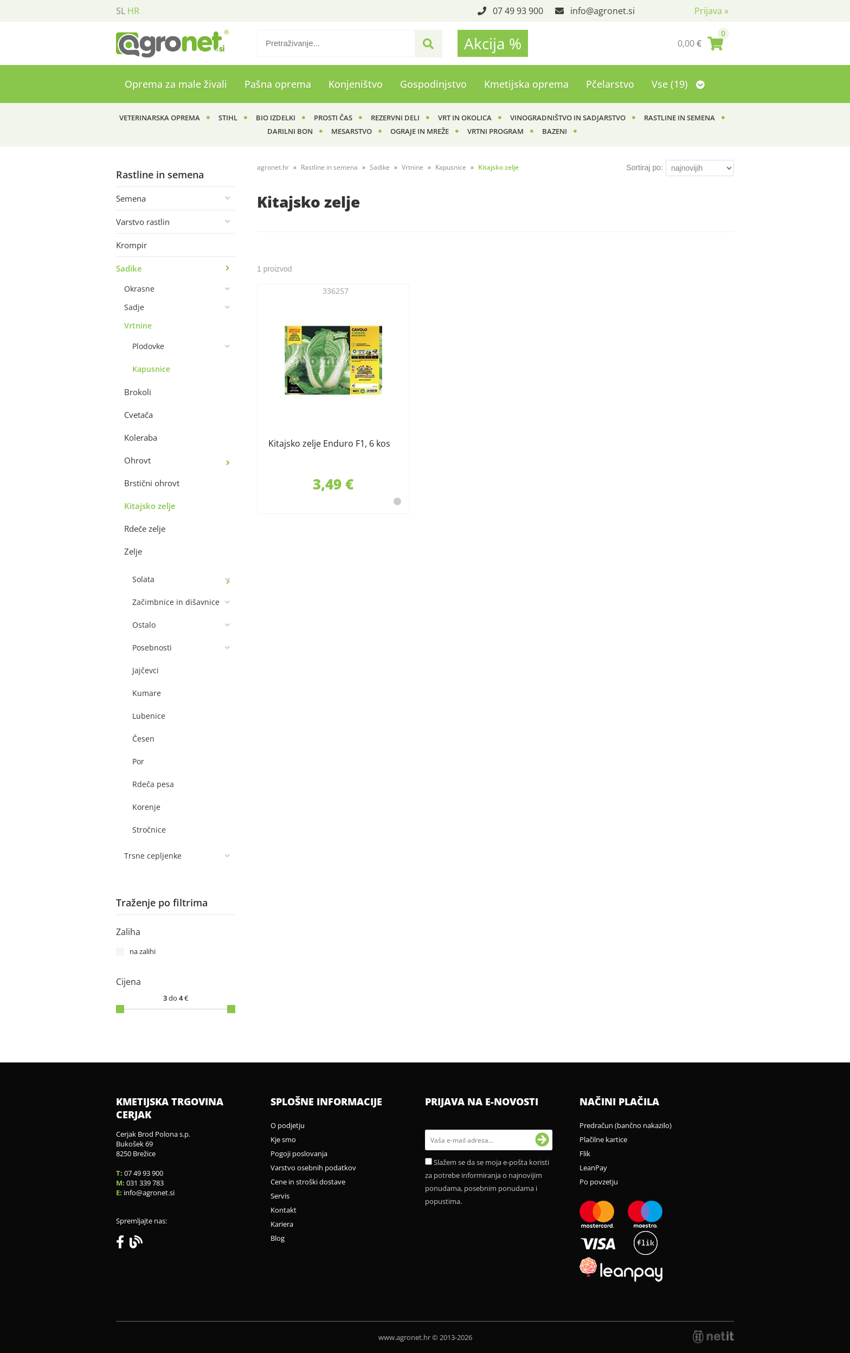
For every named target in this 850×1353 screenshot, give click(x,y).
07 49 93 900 (518, 11)
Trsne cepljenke (153, 856)
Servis (280, 1196)
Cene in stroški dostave (308, 1182)
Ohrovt (137, 460)
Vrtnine (138, 325)
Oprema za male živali (176, 84)
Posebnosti (152, 647)
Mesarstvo (351, 131)
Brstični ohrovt (151, 483)
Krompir (131, 245)
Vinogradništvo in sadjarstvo (568, 118)
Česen (143, 738)
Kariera (282, 1224)
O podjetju (288, 1125)
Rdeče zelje (144, 528)
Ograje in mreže (419, 131)
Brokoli (137, 391)
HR (133, 11)
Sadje (134, 307)
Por (138, 761)
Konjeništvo (356, 84)
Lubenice (148, 716)
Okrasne (139, 289)
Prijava (711, 11)
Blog (278, 1238)
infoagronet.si (602, 11)
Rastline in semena (679, 118)
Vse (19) (678, 84)
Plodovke (148, 346)
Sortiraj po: (644, 167)
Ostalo (144, 625)
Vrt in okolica (465, 118)
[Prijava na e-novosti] (542, 1140)
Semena (131, 198)
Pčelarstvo (610, 84)
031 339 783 (145, 1183)
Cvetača (138, 414)
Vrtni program (495, 131)
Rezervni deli (395, 118)
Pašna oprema (277, 84)
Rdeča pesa (153, 784)
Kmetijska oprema (526, 84)
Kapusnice (151, 369)
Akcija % (492, 43)
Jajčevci (145, 670)
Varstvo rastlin (143, 221)
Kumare (146, 693)
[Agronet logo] (172, 43)
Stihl (227, 118)
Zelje (133, 551)
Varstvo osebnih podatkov (313, 1167)
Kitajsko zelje (150, 505)
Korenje (146, 807)
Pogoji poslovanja (299, 1153)
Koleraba (140, 437)
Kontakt (284, 1210)
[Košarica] (700, 43)
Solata (143, 579)
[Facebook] (123, 1244)
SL (120, 11)
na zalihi (143, 951)
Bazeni (554, 131)
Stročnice (149, 829)
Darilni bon (290, 131)
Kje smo (283, 1139)
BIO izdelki (275, 118)
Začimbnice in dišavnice (176, 602)
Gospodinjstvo (433, 84)
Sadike (129, 268)
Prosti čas (333, 118)
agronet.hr (273, 167)
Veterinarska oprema (159, 118)
